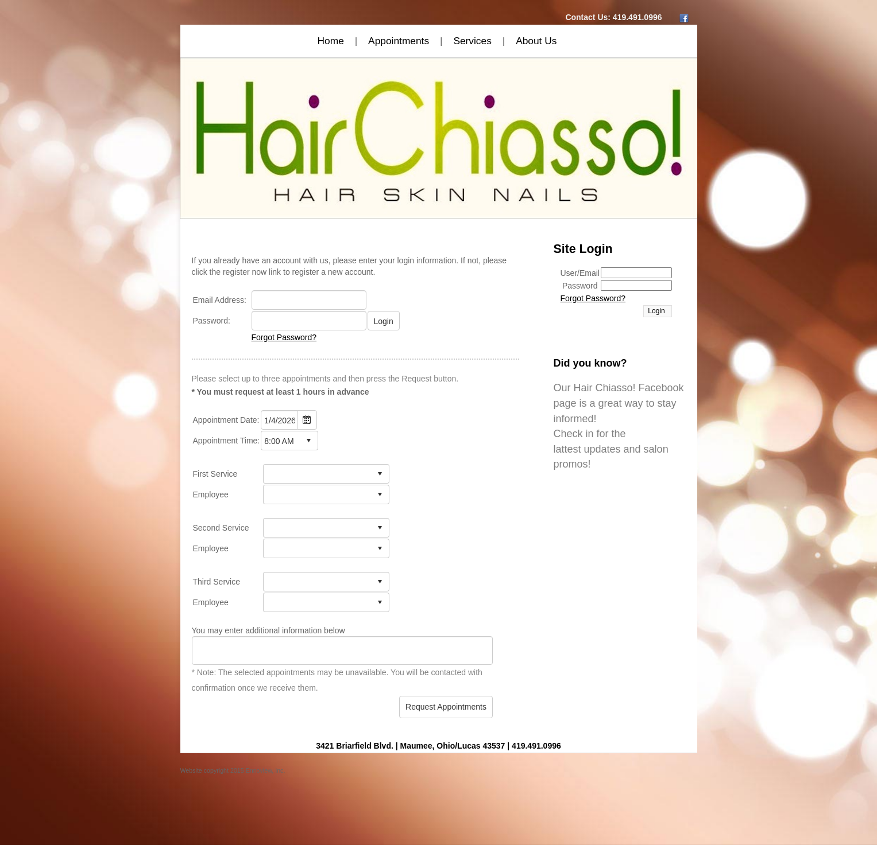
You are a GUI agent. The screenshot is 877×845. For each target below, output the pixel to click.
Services (472, 40)
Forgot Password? (284, 337)
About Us (536, 40)
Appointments (398, 40)
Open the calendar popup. (307, 420)
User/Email (580, 273)
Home (331, 40)
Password (579, 285)
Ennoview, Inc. (265, 770)
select (308, 440)
